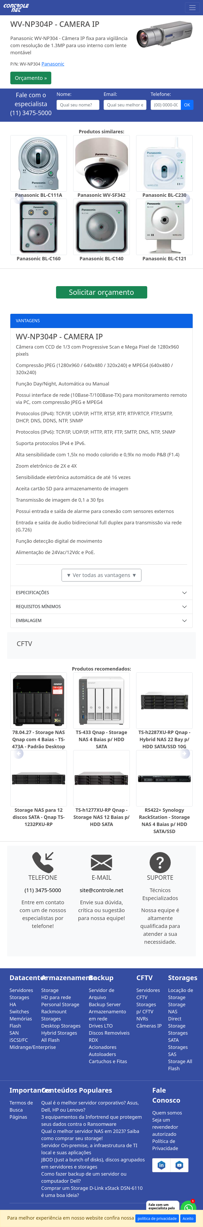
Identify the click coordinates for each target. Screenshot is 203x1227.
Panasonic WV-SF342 (101, 195)
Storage (50, 990)
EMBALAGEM (28, 620)
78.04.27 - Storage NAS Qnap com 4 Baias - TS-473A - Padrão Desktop (38, 739)
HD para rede (56, 997)
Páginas (18, 1117)
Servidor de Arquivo (101, 993)
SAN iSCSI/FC (19, 1036)
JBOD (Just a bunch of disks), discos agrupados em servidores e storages (93, 1163)
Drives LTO (101, 1026)
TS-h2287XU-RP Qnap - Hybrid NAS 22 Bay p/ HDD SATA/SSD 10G (165, 739)
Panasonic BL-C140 (101, 258)
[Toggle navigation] (192, 7)
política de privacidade (157, 1218)
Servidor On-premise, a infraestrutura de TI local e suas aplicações (89, 1149)
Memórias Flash (21, 1022)
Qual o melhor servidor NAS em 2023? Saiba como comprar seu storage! (90, 1134)
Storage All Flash (180, 1065)
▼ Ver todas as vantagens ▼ (101, 575)
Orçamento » (31, 77)
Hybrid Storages (59, 1033)
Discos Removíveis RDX (109, 1036)
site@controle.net (101, 890)
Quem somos (167, 1112)
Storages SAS (178, 1050)
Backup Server (105, 1004)
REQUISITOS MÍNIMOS (38, 606)
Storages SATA (178, 1036)
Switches (19, 1011)
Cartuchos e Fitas (108, 1061)
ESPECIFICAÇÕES (32, 592)
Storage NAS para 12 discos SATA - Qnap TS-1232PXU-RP (39, 817)
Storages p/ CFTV (146, 1008)
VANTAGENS (28, 321)
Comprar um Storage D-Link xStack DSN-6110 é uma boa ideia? (91, 1191)
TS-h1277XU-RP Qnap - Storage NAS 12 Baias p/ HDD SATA (101, 817)
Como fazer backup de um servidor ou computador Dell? (84, 1177)
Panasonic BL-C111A (38, 195)
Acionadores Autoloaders (103, 1050)
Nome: (64, 94)
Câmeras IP (149, 1026)
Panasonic (52, 64)
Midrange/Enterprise (22, 1047)
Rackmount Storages (54, 1015)
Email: (110, 94)
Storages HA (19, 1001)
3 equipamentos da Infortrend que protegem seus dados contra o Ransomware (91, 1120)
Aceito (188, 1218)
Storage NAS (177, 1008)
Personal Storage (60, 1004)
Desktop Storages (61, 1026)
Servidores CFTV (148, 993)
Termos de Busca (21, 1106)
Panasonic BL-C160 (39, 258)
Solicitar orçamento (101, 292)
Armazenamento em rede (107, 1015)
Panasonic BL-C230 (164, 195)
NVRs (142, 1018)
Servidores (21, 990)
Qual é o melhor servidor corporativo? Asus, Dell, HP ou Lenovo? (90, 1106)
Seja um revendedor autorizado (165, 1127)
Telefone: (161, 94)
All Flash (50, 1040)
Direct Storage (177, 1022)
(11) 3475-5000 (31, 113)
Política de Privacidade (165, 1144)
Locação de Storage (180, 993)
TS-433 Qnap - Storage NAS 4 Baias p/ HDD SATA (101, 739)
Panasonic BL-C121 (164, 258)
